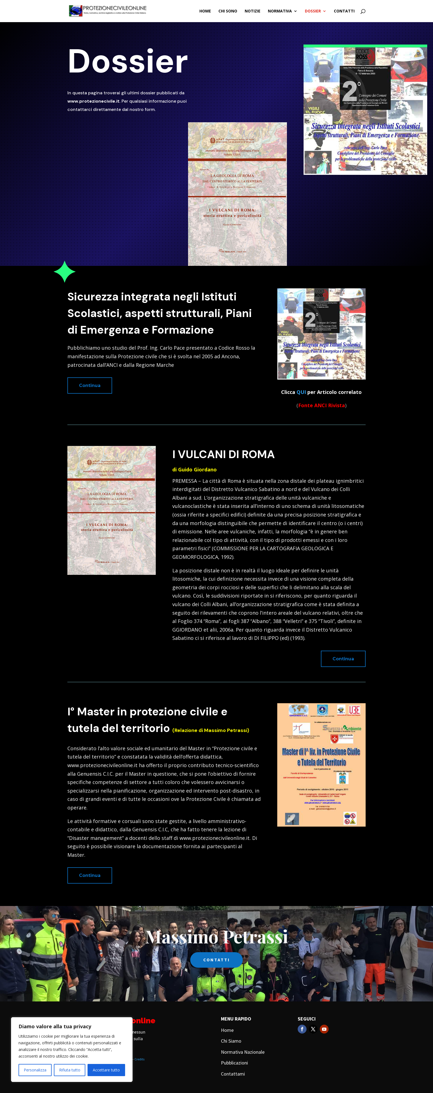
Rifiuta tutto (69, 1070)
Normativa (280, 11)
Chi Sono (227, 11)
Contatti (344, 11)
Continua (90, 385)
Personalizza (35, 1070)
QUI (301, 392)
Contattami (233, 1074)
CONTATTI (216, 959)
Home (205, 11)
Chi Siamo (231, 1041)
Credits (139, 1059)
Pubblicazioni (234, 1063)
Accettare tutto (106, 1070)
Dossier (313, 11)
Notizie (252, 11)
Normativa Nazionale (243, 1052)
